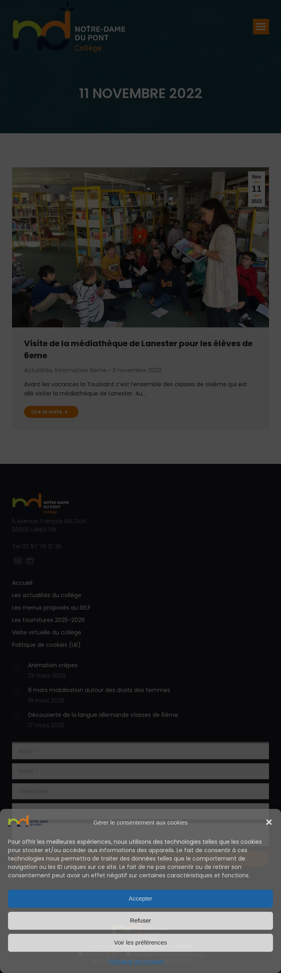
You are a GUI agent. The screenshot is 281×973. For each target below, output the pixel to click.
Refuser (140, 920)
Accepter (140, 898)
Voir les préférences (140, 942)
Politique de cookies (136, 961)
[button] (269, 822)
